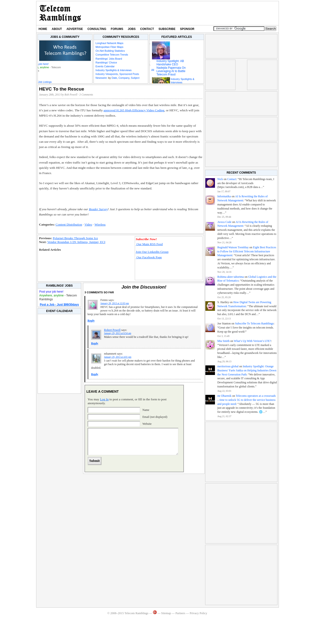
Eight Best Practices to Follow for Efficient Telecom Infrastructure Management (246, 251)
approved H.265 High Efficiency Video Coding (134, 110)
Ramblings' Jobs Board (109, 58)
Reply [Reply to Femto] (91, 320)
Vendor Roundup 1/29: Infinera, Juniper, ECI (76, 242)
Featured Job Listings (39, 81)
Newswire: (101, 77)
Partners (180, 613)
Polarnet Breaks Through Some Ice (75, 238)
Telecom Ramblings (60, 13)
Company (123, 77)
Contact (147, 29)
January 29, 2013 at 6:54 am (117, 333)
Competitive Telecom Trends (112, 54)
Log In (104, 399)
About (57, 29)
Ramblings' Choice (106, 62)
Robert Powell (112, 330)
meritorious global (227, 366)
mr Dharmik (224, 395)
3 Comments (86, 94)
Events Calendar (105, 66)
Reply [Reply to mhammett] (94, 374)
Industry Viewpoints (107, 74)
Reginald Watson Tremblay (233, 247)
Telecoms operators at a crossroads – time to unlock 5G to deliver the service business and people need (246, 400)
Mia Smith (223, 341)
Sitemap (166, 613)
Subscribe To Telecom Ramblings (254, 323)
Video (88, 224)
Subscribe (166, 29)
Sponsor (187, 29)
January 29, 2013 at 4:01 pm (117, 357)
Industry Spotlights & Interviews (114, 70)
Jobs (132, 29)
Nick (220, 179)
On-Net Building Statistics (110, 50)
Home (43, 29)
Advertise (75, 29)
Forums (117, 29)
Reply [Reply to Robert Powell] (94, 343)
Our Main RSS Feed (149, 244)
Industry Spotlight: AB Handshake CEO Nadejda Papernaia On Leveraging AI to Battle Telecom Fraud (171, 67)
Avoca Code (224, 222)
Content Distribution (69, 224)
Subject (135, 77)
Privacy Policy (198, 613)
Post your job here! (38, 63)
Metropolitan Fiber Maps (109, 46)
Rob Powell (71, 94)
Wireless (100, 224)
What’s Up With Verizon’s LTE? (252, 341)
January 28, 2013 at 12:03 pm (115, 303)
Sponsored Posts (129, 74)
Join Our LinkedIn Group (152, 252)
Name (145, 410)
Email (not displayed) (154, 417)
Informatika (224, 196)
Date (114, 77)
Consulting (96, 29)
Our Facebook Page (149, 257)
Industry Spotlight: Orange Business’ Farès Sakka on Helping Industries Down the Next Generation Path (246, 370)
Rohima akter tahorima (230, 276)
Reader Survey (98, 209)
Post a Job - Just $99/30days (59, 304)
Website (147, 423)
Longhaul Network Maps (109, 43)
